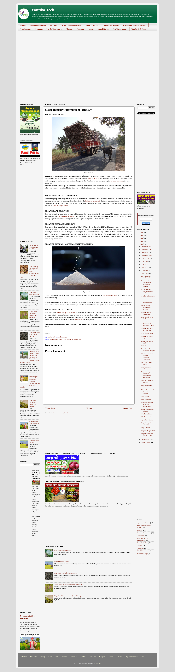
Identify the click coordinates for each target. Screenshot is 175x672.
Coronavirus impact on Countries (147, 329)
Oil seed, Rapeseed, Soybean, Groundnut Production (147, 356)
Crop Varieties (25, 29)
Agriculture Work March (146, 363)
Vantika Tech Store (138, 29)
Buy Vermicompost (120, 29)
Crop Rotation (145, 427)
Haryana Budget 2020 (147, 431)
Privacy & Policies (46, 657)
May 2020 (145, 267)
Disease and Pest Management (135, 25)
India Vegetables (146, 399)
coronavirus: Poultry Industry (147, 410)
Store (142, 657)
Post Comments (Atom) (60, 413)
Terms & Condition (61, 657)
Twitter (111, 657)
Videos (91, 29)
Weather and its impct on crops (147, 297)
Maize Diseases (146, 346)
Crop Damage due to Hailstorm (147, 424)
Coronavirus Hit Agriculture (146, 313)
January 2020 (146, 442)
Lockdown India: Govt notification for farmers (147, 291)
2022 (141, 238)
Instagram (102, 657)
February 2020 (146, 439)
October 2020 (146, 252)
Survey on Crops (142, 553)
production (78, 319)
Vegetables (39, 29)
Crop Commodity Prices (71, 25)
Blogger (98, 663)
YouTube (83, 657)
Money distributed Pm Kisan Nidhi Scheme (148, 391)
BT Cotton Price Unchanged (146, 277)
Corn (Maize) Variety (147, 333)
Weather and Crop (146, 414)
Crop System (145, 396)
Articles (23, 25)
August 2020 (146, 258)
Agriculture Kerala (147, 420)
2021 (141, 241)
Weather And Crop (147, 417)
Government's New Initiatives (34, 422)
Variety (139, 545)
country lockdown (117, 181)
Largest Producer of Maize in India (147, 434)
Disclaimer (33, 657)
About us (69, 29)
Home (89, 408)
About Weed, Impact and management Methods (68, 584)
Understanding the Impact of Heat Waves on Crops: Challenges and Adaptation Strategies (29, 271)
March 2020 (145, 273)
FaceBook (93, 657)
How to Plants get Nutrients (146, 386)
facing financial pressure (66, 216)
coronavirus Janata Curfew (147, 342)
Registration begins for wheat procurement (147, 404)
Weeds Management (54, 29)
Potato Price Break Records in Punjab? (148, 350)
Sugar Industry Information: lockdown (146, 307)
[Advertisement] (86, 50)
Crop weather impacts (144, 533)
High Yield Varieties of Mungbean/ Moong (67, 596)
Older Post (127, 408)
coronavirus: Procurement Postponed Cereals (147, 323)
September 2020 (147, 255)
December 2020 (147, 246)
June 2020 (145, 264)
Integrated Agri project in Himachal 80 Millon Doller (146, 374)
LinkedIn (119, 657)
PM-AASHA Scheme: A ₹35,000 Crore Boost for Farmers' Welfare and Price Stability (30, 381)
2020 (141, 244)
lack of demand (93, 178)
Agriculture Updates (38, 25)
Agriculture (54, 25)
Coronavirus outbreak (110, 295)
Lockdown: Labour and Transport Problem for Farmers (147, 283)
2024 (141, 232)
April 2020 (145, 270)
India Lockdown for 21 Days (147, 318)
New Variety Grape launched (147, 381)
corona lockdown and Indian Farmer (147, 301)
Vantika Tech (42, 10)
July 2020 (145, 261)
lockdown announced (92, 201)
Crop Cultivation (91, 25)
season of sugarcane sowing (66, 312)
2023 (141, 235)
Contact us (81, 29)
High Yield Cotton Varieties (62, 550)
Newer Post (50, 408)
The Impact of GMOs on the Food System (33, 247)
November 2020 (147, 249)
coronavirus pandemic (60, 206)
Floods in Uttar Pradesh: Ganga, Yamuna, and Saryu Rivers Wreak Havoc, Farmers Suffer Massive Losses (30, 357)
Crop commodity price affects (72, 339)
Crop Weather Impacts (110, 25)
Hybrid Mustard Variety (61, 561)
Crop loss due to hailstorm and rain (147, 368)
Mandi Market (103, 29)
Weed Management (143, 551)
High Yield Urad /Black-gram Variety (65, 573)
